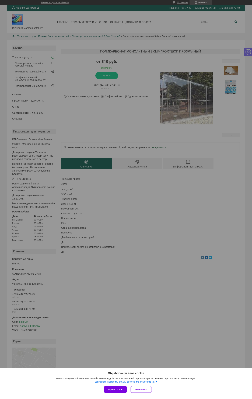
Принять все (115, 389)
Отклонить (141, 389)
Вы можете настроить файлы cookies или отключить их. (124, 381)
